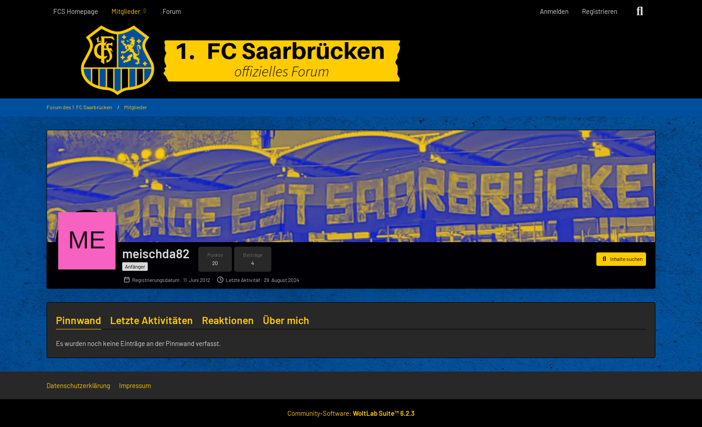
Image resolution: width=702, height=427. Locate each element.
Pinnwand (78, 320)
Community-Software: (351, 413)
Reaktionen (228, 320)
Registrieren (599, 11)
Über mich (286, 320)
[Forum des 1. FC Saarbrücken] (351, 60)
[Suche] (639, 11)
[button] (621, 259)
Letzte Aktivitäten (151, 320)
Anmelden (554, 11)
